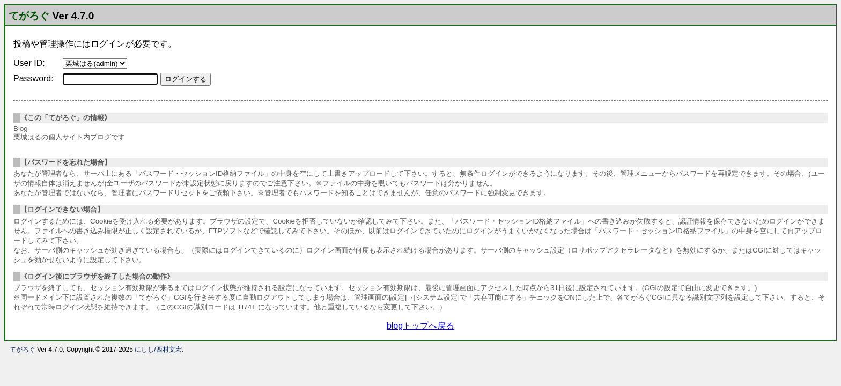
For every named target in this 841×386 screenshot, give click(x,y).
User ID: (29, 63)
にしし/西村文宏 (158, 349)
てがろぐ (29, 16)
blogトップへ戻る (420, 325)
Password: (33, 78)
